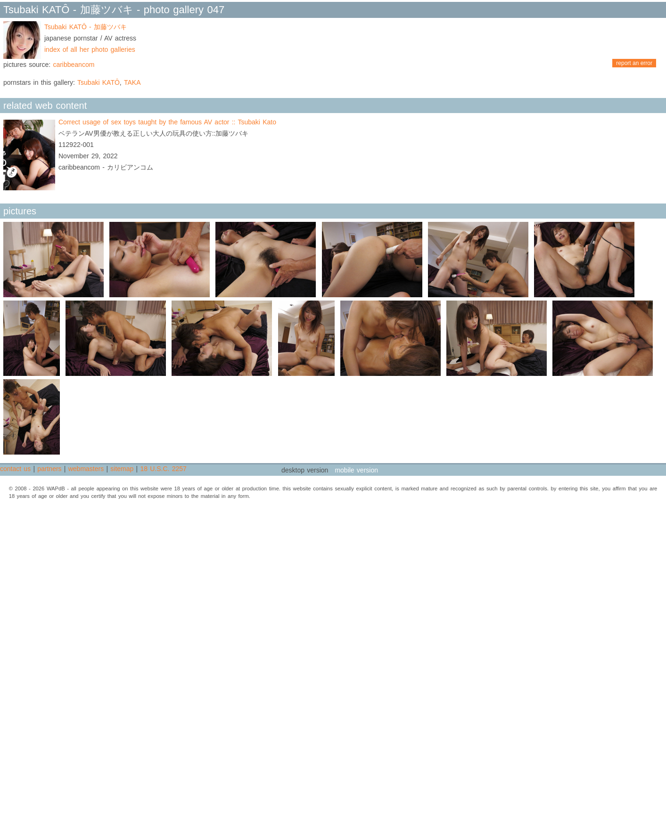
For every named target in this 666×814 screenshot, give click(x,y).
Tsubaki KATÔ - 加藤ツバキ (85, 27)
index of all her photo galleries (89, 49)
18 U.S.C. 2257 (163, 468)
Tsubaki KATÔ (98, 82)
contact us (15, 468)
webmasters (86, 468)
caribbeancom (73, 64)
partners (49, 468)
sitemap (121, 468)
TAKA (132, 82)
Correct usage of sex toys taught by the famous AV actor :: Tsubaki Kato (167, 122)
